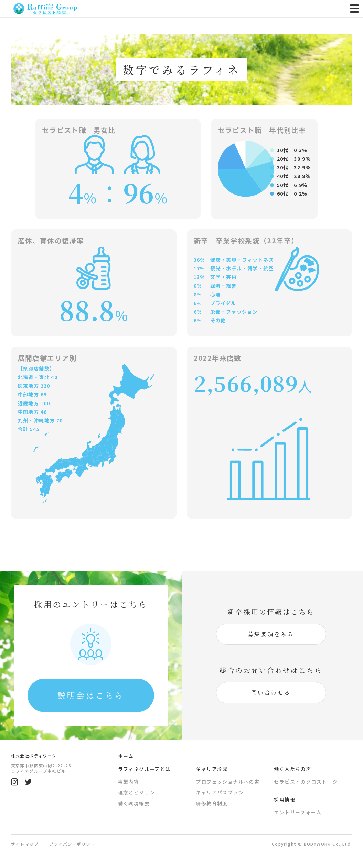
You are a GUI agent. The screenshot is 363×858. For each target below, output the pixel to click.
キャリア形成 (211, 770)
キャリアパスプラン (220, 794)
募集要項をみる (271, 635)
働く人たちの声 (292, 770)
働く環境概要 (134, 804)
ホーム (126, 757)
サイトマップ (25, 845)
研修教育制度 (211, 804)
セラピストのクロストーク (306, 782)
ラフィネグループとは (144, 770)
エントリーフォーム (297, 813)
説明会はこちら (91, 696)
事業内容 (128, 782)
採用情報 (284, 800)
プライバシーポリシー (72, 845)
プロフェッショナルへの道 (227, 782)
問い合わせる (271, 693)
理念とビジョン (136, 794)
